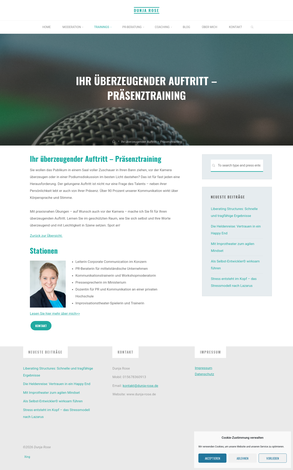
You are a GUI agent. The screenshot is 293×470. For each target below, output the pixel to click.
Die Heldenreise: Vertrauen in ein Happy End (56, 384)
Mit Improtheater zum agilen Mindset (51, 393)
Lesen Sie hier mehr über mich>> (55, 313)
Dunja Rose (146, 10)
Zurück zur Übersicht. (46, 235)
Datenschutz (204, 374)
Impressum (203, 368)
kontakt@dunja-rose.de (140, 386)
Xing (27, 456)
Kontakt (41, 325)
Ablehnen (242, 458)
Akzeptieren (212, 458)
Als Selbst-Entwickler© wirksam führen (53, 401)
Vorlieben (272, 458)
